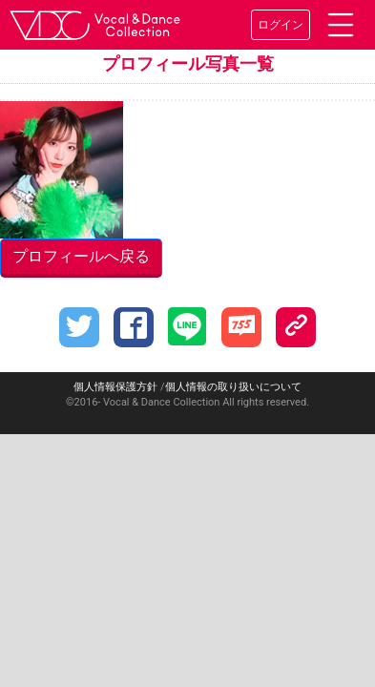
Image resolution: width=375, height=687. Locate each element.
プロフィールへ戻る (81, 256)
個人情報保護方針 (115, 387)
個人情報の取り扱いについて (233, 387)
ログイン (280, 24)
